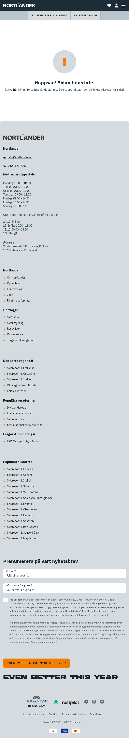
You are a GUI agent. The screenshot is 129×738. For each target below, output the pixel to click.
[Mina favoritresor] (109, 5)
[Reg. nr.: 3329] (36, 702)
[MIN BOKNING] (116, 5)
